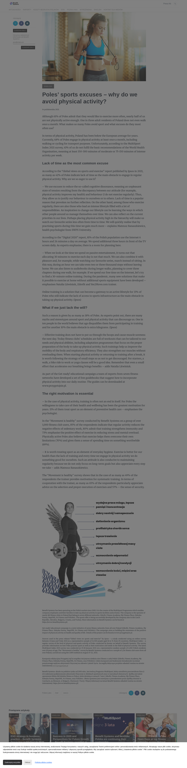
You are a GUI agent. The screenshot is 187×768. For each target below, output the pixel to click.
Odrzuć (27, 762)
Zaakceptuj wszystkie (12, 762)
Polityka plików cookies (43, 762)
